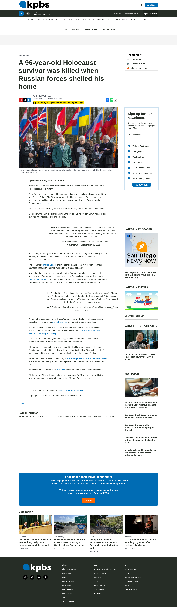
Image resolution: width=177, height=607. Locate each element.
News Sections (108, 29)
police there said (59, 322)
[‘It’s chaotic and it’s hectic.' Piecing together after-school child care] (141, 524)
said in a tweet (45, 203)
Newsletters (66, 573)
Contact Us (97, 577)
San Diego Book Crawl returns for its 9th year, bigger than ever (141, 416)
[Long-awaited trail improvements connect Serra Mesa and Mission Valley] (106, 524)
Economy (128, 537)
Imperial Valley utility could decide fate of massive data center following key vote (141, 452)
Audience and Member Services (105, 569)
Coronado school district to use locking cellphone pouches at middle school (35, 542)
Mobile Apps (66, 585)
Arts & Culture (69, 23)
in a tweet (60, 370)
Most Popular (133, 373)
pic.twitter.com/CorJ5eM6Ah (88, 302)
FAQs (96, 581)
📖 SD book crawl (134, 59)
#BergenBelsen (82, 231)
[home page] (34, 6)
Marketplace (133, 16)
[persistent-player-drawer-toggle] (150, 16)
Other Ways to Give (132, 581)
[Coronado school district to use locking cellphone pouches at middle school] (35, 524)
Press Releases (67, 589)
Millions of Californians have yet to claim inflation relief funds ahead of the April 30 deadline (141, 404)
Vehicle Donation (131, 589)
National (76, 29)
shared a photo (49, 265)
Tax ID (127, 585)
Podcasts (102, 23)
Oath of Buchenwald (38, 279)
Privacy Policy (67, 593)
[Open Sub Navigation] (35, 23)
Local (64, 29)
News (30, 23)
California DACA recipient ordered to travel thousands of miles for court (141, 440)
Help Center (98, 593)
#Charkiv (77, 234)
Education (22, 537)
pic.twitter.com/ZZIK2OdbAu (87, 237)
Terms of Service (68, 601)
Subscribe (142, 185)
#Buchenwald (108, 227)
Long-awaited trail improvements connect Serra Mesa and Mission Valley (104, 543)
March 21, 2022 (93, 245)
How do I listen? (99, 585)
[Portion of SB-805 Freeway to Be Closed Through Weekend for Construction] (70, 524)
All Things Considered (42, 17)
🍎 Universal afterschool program (138, 69)
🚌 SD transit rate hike (136, 64)
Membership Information (133, 577)
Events (133, 23)
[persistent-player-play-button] (21, 16)
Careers (65, 577)
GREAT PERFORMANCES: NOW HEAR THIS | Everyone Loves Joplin (140, 356)
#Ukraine (86, 234)
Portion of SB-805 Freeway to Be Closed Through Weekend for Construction (70, 542)
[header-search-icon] (141, 6)
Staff (64, 597)
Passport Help (99, 589)
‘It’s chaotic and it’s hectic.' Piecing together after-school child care (141, 542)
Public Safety (59, 537)
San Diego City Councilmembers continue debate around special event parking (140, 275)
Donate (88, 500)
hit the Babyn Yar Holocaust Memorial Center (86, 358)
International (90, 29)
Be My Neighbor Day (134, 316)
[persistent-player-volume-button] (28, 16)
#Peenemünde (57, 231)
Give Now (151, 6)
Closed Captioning (100, 573)
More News (26, 511)
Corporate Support (131, 569)
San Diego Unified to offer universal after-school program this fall (140, 427)
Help (144, 23)
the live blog (70, 390)
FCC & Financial (68, 581)
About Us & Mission (69, 569)
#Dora (68, 231)
